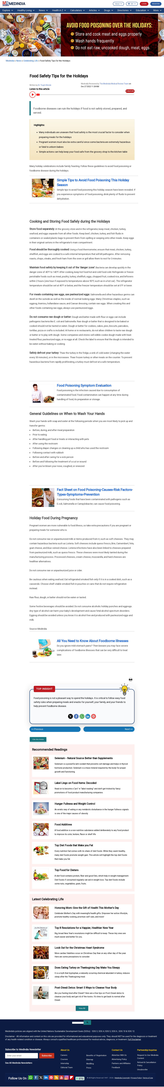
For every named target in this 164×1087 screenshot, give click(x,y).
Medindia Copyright (122, 1078)
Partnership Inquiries (147, 1050)
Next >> (129, 729)
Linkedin (87, 716)
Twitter (70, 716)
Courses (64, 1059)
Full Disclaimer (134, 1039)
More (157, 10)
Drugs (108, 10)
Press (88, 1068)
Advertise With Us (119, 1055)
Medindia (10, 61)
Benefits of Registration (96, 1055)
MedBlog (90, 1063)
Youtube (61, 1077)
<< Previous (37, 729)
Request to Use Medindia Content (147, 1056)
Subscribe (47, 1056)
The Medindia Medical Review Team (114, 84)
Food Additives (63, 824)
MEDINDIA (14, 4)
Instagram (66, 1077)
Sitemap (89, 1059)
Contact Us (117, 1050)
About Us (65, 1050)
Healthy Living (25, 10)
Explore (8, 10)
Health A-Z (59, 10)
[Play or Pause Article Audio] (32, 95)
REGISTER (156, 4)
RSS (56, 1077)
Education (142, 10)
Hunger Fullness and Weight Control (75, 803)
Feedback (116, 1067)
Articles (94, 10)
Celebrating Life (30, 61)
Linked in (46, 1077)
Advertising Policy (119, 1059)
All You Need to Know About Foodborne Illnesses (92, 641)
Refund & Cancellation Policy (146, 1064)
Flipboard (71, 1077)
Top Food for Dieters (66, 870)
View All (82, 1008)
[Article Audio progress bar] (85, 94)
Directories (124, 10)
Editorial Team (67, 1067)
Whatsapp (82, 716)
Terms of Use (148, 1078)
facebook (35, 1077)
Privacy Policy (136, 1078)
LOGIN (144, 4)
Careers (64, 1055)
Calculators (77, 10)
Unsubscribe (142, 1069)
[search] (78, 1023)
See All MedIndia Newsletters (18, 1063)
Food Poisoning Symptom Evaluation (84, 385)
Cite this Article (38, 739)
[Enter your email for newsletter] (21, 1055)
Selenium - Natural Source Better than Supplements (84, 758)
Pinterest (93, 716)
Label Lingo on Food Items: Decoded (75, 783)
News (43, 10)
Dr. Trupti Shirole (44, 85)
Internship (65, 1063)
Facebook (76, 716)
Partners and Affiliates (121, 1063)
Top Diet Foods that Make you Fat (74, 845)
